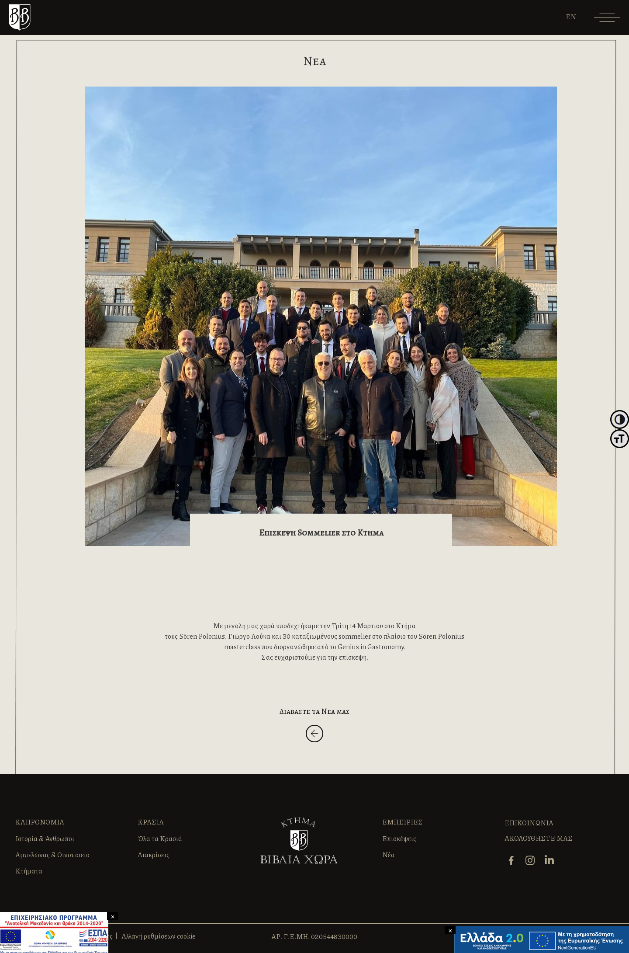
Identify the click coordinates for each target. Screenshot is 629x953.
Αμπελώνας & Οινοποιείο (52, 854)
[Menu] (607, 20)
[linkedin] (550, 859)
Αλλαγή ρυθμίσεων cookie (158, 936)
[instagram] (531, 859)
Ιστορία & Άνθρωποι (44, 838)
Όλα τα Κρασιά (160, 838)
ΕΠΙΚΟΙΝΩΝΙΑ (529, 823)
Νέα (388, 854)
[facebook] (512, 859)
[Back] (314, 735)
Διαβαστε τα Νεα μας (315, 711)
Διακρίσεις (153, 854)
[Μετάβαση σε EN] (571, 16)
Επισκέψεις (399, 838)
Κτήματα (28, 871)
